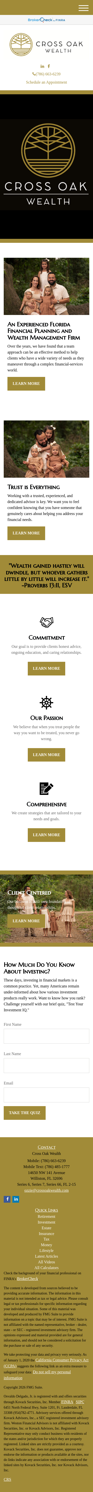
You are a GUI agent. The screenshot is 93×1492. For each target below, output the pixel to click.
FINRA (67, 1402)
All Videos (46, 1262)
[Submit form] (25, 1113)
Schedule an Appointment (46, 82)
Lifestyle (46, 1250)
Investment (46, 1222)
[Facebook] (49, 66)
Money (46, 1245)
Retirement (46, 1216)
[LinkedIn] (42, 66)
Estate (46, 1228)
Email (8, 1083)
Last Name (12, 1054)
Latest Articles (46, 1256)
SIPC (80, 1402)
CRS (7, 1479)
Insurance (46, 1234)
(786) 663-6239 (46, 74)
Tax (47, 1239)
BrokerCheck (27, 1279)
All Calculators (46, 1268)
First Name (13, 1024)
